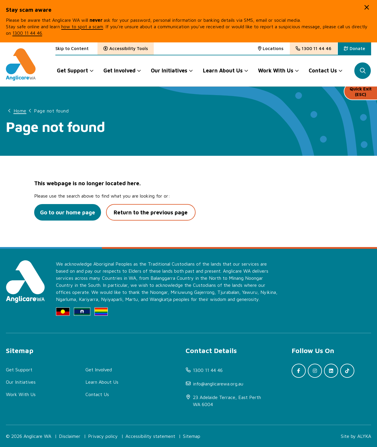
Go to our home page (68, 212)
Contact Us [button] (323, 70)
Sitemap (191, 436)
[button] (367, 7)
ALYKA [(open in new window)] (364, 436)
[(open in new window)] (354, 48)
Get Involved (98, 369)
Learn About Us (101, 382)
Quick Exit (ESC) (360, 94)
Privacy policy (103, 436)
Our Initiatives (21, 382)
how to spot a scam (82, 26)
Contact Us (97, 394)
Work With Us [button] (276, 70)
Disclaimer (69, 436)
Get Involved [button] (119, 70)
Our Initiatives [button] (169, 70)
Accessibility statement (150, 436)
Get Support (19, 369)
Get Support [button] (72, 70)
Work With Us (21, 394)
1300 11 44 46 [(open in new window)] (27, 33)
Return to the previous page (153, 212)
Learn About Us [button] (223, 70)
